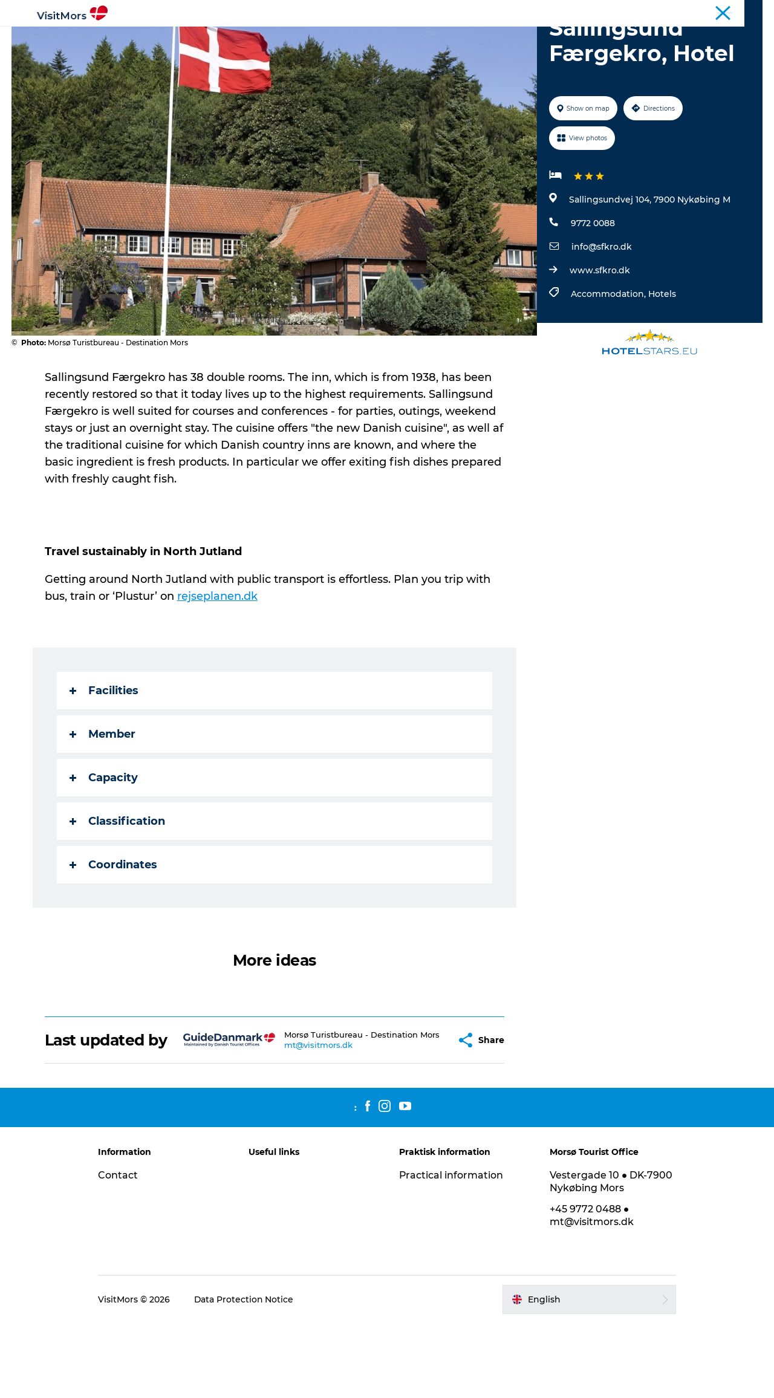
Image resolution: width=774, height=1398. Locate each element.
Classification (117, 878)
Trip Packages (518, 39)
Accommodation (428, 39)
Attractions (253, 39)
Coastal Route (737, 11)
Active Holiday (177, 39)
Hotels (662, 351)
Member (102, 791)
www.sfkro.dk (600, 327)
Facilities (104, 748)
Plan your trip (599, 39)
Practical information (451, 1250)
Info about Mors (334, 39)
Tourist (689, 11)
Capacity (104, 835)
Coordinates (113, 922)
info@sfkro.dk (601, 304)
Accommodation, (609, 351)
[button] (422, 1106)
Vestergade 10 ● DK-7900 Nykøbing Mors (610, 1256)
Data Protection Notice (248, 1374)
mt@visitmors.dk (296, 1116)
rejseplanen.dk (217, 653)
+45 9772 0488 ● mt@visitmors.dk (590, 1290)
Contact (121, 1250)
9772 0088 (593, 280)
